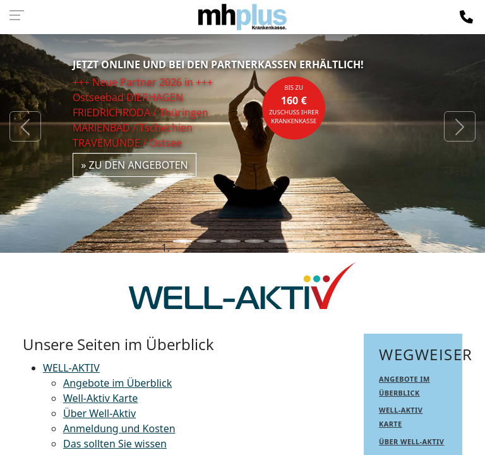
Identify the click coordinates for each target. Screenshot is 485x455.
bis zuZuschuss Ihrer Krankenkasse (294, 104)
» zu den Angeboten (134, 165)
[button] (25, 126)
